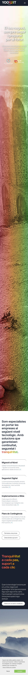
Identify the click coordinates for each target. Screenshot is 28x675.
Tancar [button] (8, 671)
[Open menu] (24, 3)
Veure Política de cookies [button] (9, 667)
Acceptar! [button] (19, 671)
